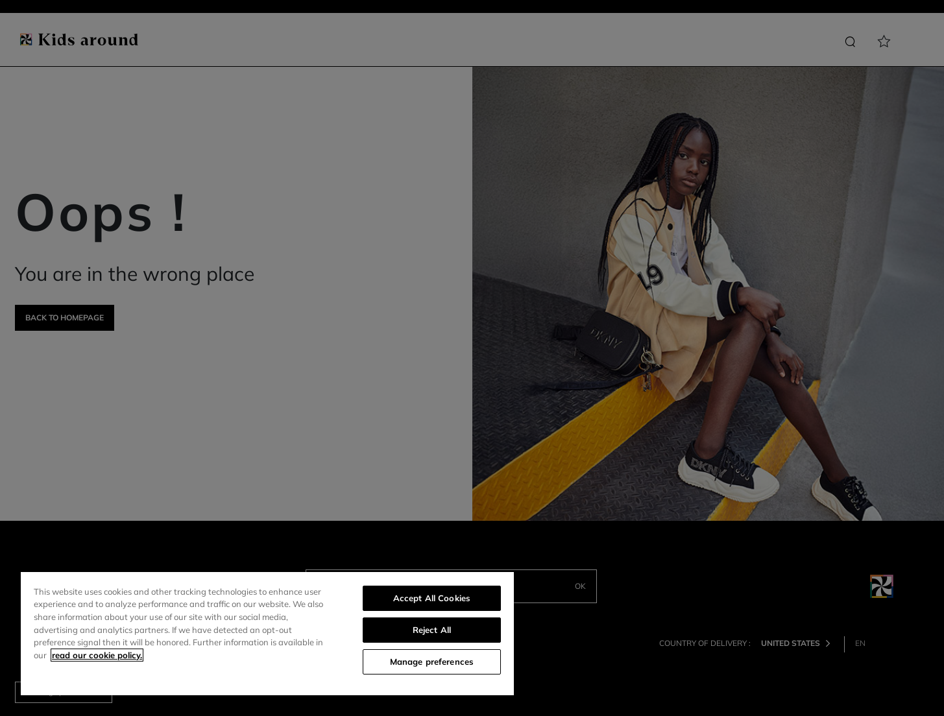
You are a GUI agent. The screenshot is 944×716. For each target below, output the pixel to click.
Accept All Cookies (431, 598)
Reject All (432, 630)
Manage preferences (432, 661)
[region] (267, 633)
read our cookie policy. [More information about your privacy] (97, 655)
